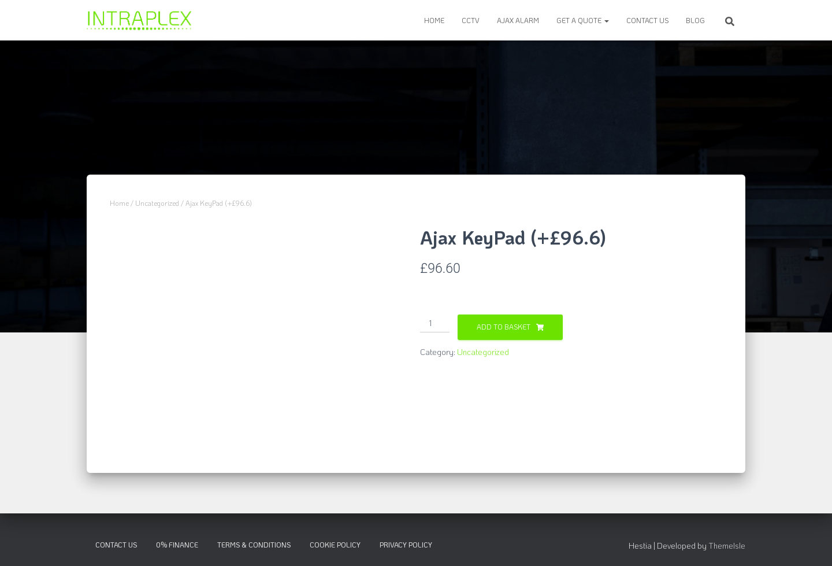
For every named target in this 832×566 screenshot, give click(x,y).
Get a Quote (582, 20)
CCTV (471, 20)
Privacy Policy (406, 544)
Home (434, 20)
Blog (695, 20)
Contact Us (647, 20)
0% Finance (177, 544)
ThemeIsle (726, 545)
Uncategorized (157, 203)
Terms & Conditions (254, 544)
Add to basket (503, 326)
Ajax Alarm (518, 20)
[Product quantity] (435, 324)
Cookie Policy (335, 544)
